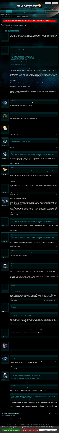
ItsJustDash (4, 257)
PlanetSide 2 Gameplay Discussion (10, 25)
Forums (8, 12)
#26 (56, 147)
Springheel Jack (4, 241)
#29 (56, 194)
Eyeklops (11, 300)
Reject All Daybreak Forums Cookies (29, 430)
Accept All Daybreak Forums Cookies (11, 430)
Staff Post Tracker (16, 12)
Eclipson (3, 41)
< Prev (6, 413)
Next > (17, 413)
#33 (56, 259)
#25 (56, 134)
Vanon (3, 53)
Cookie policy (29, 431)
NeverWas (3, 349)
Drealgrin (3, 336)
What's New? (10, 14)
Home (3, 12)
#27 (56, 163)
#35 (44, 300)
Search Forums (4, 14)
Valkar (3, 225)
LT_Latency (4, 132)
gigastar (3, 119)
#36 (56, 325)
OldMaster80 (4, 158)
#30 (56, 214)
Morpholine (4, 192)
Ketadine (20, 25)
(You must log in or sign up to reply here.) (52, 413)
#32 (56, 246)
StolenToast (4, 205)
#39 (56, 368)
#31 (56, 230)
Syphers (3, 145)
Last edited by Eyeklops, (51, 300)
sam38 (3, 107)
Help (24, 12)
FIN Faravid (4, 311)
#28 (56, 181)
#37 (56, 338)
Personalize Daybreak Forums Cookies (48, 430)
